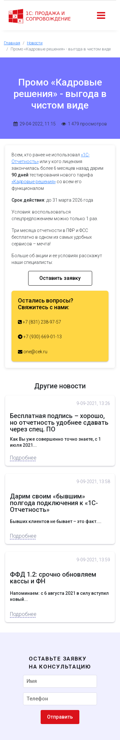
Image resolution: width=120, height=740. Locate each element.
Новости (35, 43)
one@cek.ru (32, 351)
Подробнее (23, 458)
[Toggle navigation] (101, 16)
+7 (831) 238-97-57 (39, 322)
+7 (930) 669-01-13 (40, 336)
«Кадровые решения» (34, 181)
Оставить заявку (60, 278)
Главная (12, 43)
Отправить (60, 717)
